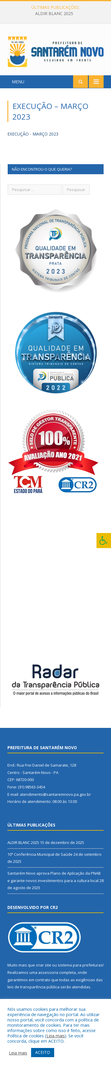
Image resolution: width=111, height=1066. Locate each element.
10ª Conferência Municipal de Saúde (40, 854)
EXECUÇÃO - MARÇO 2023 (32, 134)
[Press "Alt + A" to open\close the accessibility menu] (103, 540)
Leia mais (55, 1036)
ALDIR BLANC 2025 (54, 13)
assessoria (48, 972)
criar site (43, 965)
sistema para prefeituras (80, 965)
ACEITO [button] (42, 1052)
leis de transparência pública (33, 987)
